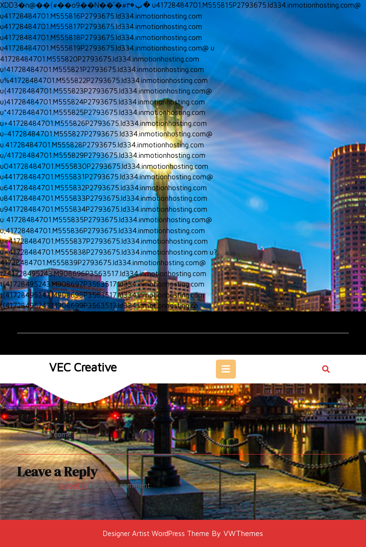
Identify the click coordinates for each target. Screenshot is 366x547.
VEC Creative (83, 367)
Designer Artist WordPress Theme (156, 533)
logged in (73, 485)
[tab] (226, 369)
